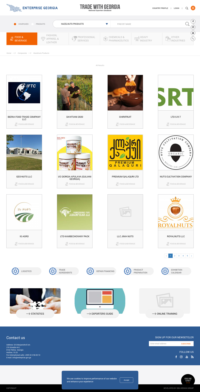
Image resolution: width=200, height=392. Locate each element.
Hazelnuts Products (41, 53)
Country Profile (160, 8)
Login (176, 8)
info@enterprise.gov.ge (21, 357)
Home (8, 53)
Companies (22, 53)
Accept (126, 380)
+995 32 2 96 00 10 (32, 355)
